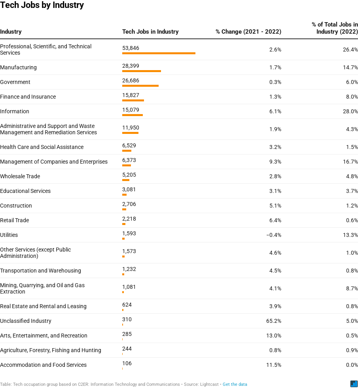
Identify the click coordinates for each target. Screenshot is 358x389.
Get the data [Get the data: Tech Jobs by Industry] (235, 384)
